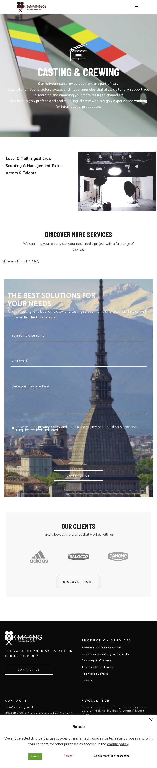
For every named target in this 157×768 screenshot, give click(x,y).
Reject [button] (68, 756)
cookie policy (117, 743)
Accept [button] (35, 756)
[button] (151, 720)
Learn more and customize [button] (112, 756)
